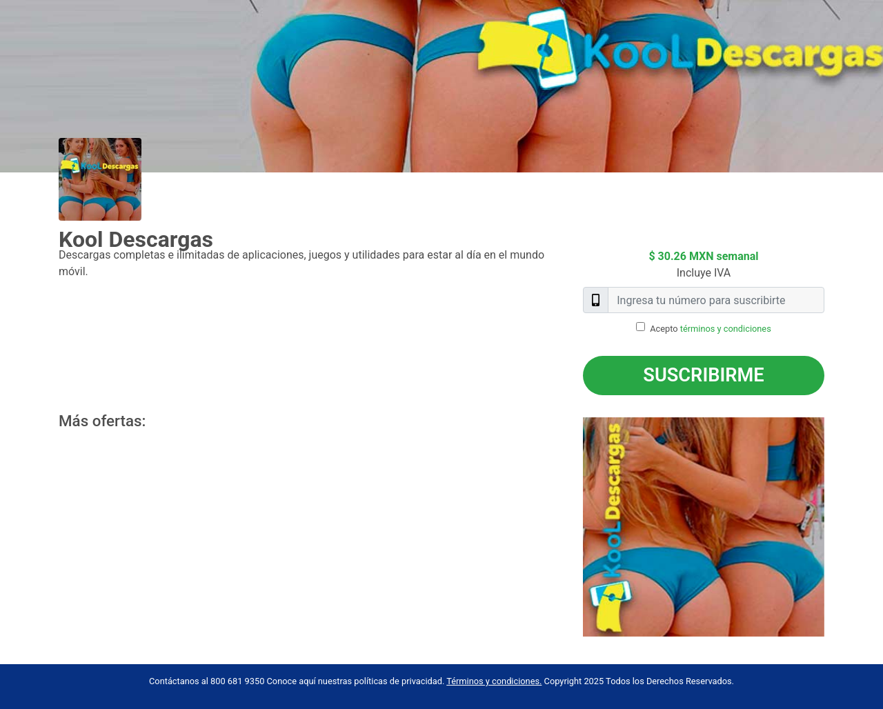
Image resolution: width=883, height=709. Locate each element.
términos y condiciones (725, 328)
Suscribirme (703, 375)
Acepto (710, 328)
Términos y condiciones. (494, 681)
